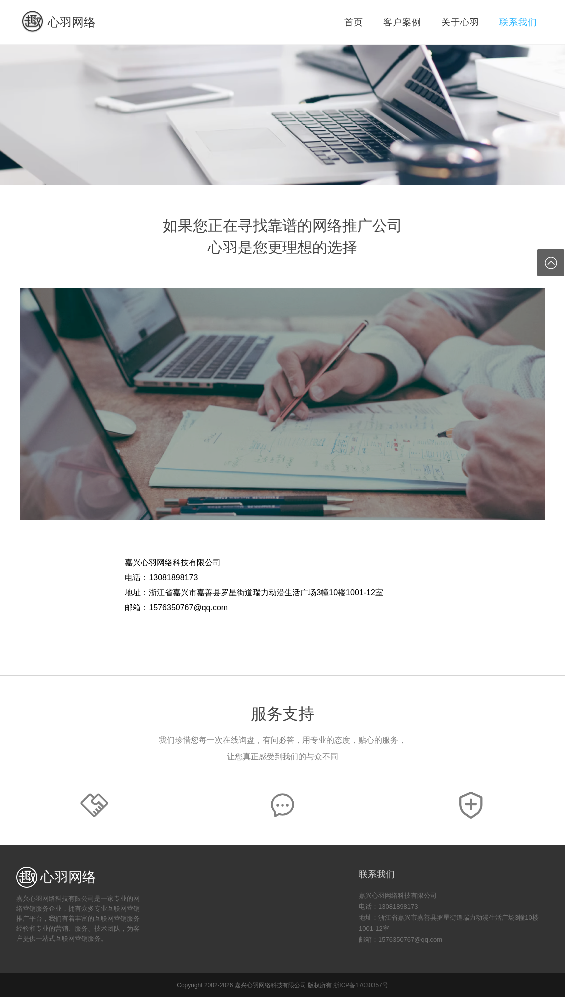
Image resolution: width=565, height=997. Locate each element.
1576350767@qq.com (188, 607)
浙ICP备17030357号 (360, 985)
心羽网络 (58, 22)
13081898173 (173, 577)
